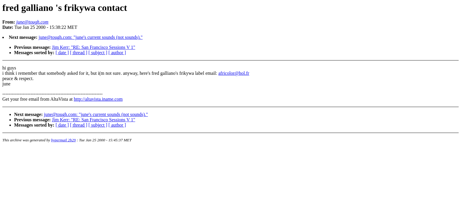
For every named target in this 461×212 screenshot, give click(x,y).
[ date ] (62, 52)
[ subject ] (97, 52)
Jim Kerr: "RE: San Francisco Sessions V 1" (93, 47)
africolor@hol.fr (233, 73)
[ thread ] (78, 52)
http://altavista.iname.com (98, 99)
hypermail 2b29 (63, 140)
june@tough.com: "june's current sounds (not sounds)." (91, 37)
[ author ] (117, 52)
